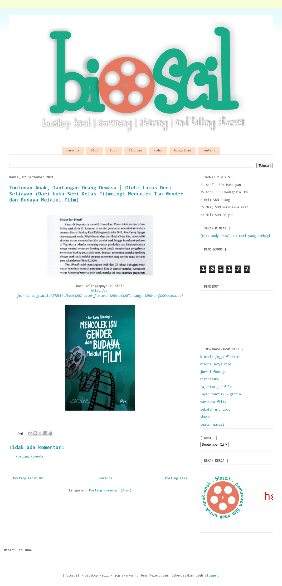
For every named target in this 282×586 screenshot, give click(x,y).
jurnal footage (213, 372)
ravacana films (213, 402)
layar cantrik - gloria (220, 394)
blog (94, 150)
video (158, 150)
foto (113, 150)
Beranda (105, 478)
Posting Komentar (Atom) (110, 490)
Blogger (211, 575)
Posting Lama (176, 478)
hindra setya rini (216, 364)
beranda (72, 150)
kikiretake (209, 379)
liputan (135, 150)
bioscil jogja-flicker (219, 357)
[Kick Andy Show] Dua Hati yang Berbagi (235, 236)
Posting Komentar (30, 456)
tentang (208, 150)
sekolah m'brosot (215, 409)
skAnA (205, 417)
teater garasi (212, 424)
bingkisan (182, 150)
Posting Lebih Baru (29, 478)
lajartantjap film (216, 387)
